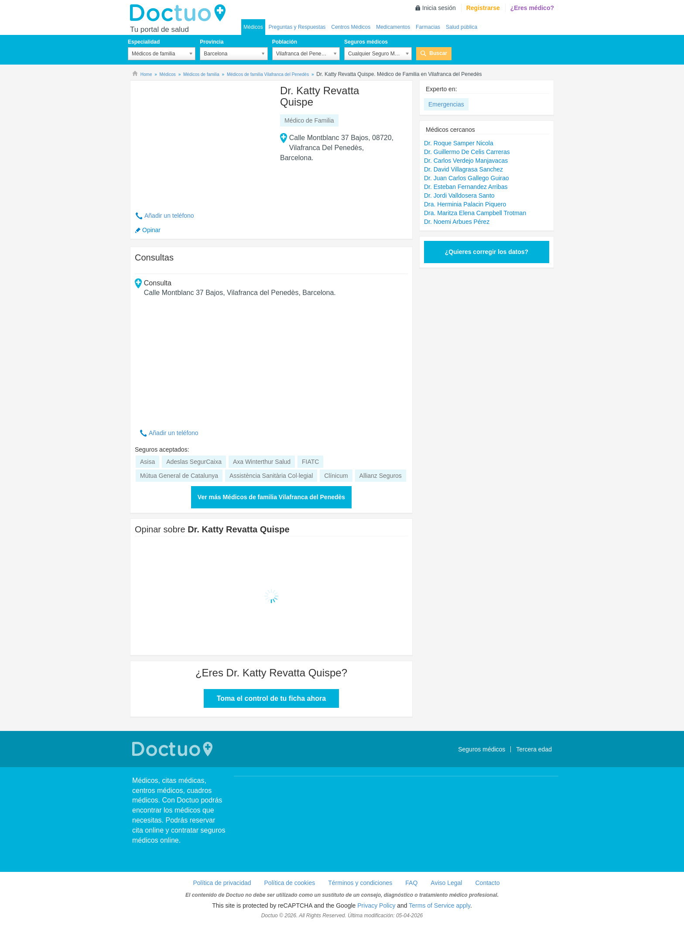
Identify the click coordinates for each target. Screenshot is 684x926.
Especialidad (144, 42)
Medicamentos (393, 27)
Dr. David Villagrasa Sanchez (463, 169)
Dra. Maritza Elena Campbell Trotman (475, 212)
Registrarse (483, 7)
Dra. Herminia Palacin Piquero (465, 204)
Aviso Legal (446, 882)
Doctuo (180, 13)
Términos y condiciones (360, 882)
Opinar (151, 229)
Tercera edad (534, 749)
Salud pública (461, 27)
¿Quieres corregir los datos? (486, 251)
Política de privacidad (222, 882)
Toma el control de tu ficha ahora (271, 698)
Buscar (438, 53)
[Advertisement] (201, 140)
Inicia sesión (439, 7)
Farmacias (428, 27)
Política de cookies (289, 882)
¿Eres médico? (532, 7)
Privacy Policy (376, 905)
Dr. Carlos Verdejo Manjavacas (466, 160)
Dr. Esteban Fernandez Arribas (465, 186)
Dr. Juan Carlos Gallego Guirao (466, 178)
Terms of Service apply (439, 905)
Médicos (253, 27)
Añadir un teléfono (169, 215)
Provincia (211, 42)
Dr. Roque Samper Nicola (458, 143)
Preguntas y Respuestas (297, 27)
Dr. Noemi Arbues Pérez (456, 221)
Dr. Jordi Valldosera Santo (459, 195)
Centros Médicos (350, 27)
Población (284, 42)
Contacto (487, 882)
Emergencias (446, 104)
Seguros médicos (366, 42)
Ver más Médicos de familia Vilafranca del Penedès (271, 497)
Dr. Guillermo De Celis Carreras (467, 151)
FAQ (411, 882)
